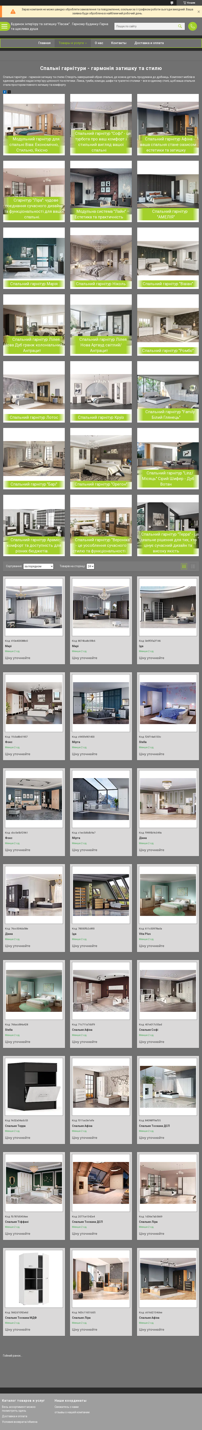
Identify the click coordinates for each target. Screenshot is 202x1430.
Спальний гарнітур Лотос (34, 417)
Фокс (8, 742)
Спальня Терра (15, 1125)
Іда (141, 646)
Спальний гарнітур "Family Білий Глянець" (170, 414)
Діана (143, 838)
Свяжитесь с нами (67, 1406)
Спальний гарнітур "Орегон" (101, 484)
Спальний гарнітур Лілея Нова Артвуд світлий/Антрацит (103, 345)
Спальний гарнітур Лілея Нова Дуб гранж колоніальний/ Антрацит (34, 345)
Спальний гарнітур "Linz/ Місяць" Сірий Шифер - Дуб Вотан (168, 479)
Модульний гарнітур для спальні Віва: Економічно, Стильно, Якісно (34, 145)
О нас (99, 43)
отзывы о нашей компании (72, 1412)
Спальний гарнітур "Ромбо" (168, 350)
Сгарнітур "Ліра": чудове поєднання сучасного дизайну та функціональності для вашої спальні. (34, 208)
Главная (44, 43)
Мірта (76, 742)
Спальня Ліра (148, 1221)
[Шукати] (180, 26)
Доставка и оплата (149, 43)
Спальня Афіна (82, 1029)
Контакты (118, 43)
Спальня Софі (148, 1029)
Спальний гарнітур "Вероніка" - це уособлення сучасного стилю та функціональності (102, 545)
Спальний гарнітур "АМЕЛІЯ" (170, 214)
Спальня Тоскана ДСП (154, 1125)
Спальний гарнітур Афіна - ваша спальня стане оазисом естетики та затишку (168, 145)
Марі (8, 646)
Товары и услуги (71, 43)
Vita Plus (145, 933)
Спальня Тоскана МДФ (21, 1317)
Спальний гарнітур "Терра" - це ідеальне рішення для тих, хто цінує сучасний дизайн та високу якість (169, 542)
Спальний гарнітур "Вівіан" (168, 283)
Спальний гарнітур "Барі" (34, 484)
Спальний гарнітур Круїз (101, 417)
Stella (143, 742)
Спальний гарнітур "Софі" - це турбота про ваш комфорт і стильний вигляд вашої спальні (103, 142)
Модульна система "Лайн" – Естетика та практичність (102, 214)
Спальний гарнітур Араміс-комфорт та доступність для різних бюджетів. (34, 545)
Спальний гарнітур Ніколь (101, 283)
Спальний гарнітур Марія (34, 283)
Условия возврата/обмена (19, 1421)
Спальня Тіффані (17, 1221)
